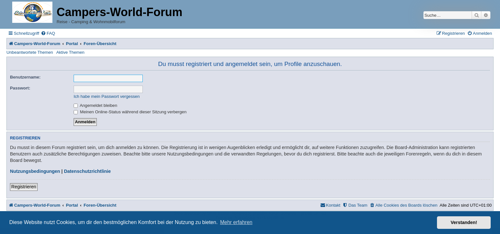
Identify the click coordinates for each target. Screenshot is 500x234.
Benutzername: (25, 77)
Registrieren (23, 186)
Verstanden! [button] (464, 222)
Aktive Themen (70, 52)
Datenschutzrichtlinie (87, 171)
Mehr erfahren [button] (236, 222)
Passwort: (20, 88)
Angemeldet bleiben (95, 105)
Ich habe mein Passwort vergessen (107, 96)
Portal (72, 43)
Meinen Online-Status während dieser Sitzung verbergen (130, 111)
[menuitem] (48, 33)
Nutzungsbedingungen (35, 171)
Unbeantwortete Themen (29, 52)
